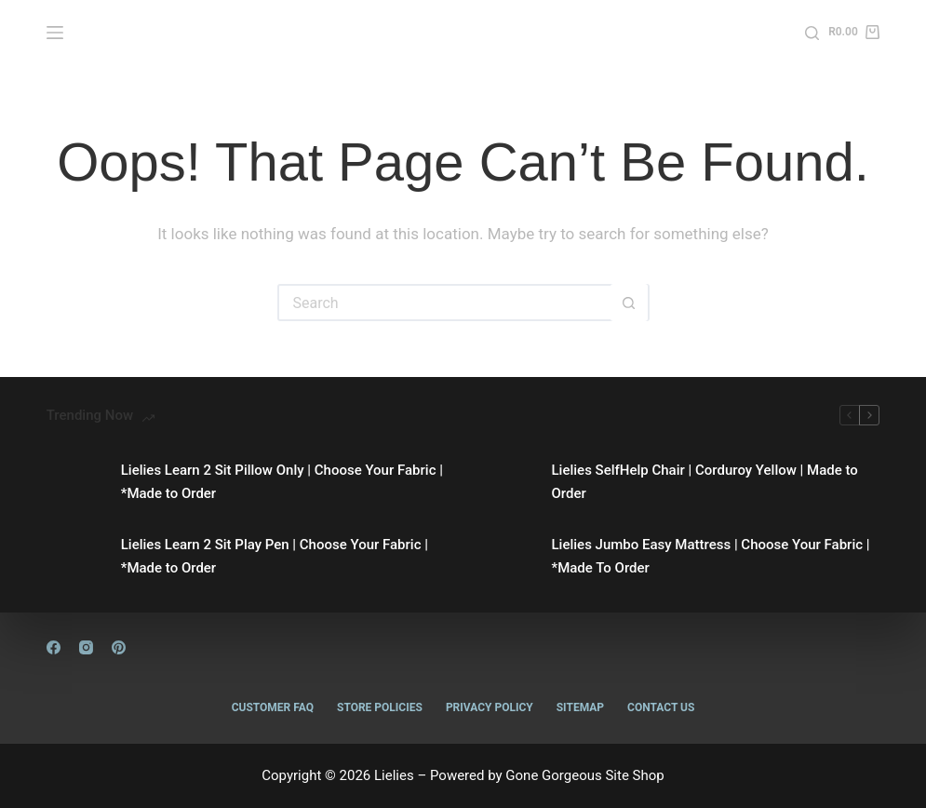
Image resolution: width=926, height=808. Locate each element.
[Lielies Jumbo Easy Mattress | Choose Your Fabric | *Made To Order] (505, 557)
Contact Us (660, 707)
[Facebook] (53, 647)
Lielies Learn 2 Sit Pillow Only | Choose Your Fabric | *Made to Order (282, 482)
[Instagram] (86, 647)
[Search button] (629, 302)
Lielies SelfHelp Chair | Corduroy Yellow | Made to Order (705, 482)
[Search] (812, 33)
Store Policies (380, 707)
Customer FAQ (273, 707)
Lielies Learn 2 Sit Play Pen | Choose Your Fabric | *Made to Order (274, 556)
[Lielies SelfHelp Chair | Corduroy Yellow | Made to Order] (505, 482)
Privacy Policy (489, 707)
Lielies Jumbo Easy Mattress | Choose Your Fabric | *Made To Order (711, 556)
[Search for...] (445, 302)
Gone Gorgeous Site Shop (584, 775)
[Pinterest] (119, 647)
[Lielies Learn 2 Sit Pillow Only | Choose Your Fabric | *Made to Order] (74, 482)
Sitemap (580, 707)
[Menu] (55, 32)
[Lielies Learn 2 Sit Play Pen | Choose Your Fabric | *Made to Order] (74, 557)
